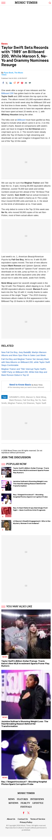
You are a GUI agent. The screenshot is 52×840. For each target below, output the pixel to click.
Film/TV (25, 802)
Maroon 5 (30, 397)
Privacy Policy (26, 822)
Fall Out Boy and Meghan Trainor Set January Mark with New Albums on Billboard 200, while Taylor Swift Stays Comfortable (25, 362)
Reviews (13, 802)
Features (22, 799)
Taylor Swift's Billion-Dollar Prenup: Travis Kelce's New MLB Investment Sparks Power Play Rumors (31, 470)
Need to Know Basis (20, 384)
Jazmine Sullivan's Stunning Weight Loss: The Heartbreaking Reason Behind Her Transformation (30, 483)
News (4, 43)
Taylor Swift (40, 403)
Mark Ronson (15, 400)
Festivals (26, 806)
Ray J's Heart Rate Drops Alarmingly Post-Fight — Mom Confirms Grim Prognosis (30, 509)
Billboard (21, 120)
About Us (11, 819)
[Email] (26, 83)
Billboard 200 (7, 93)
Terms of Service (37, 819)
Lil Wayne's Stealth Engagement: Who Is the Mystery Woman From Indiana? (31, 522)
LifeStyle (37, 802)
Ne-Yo (38, 400)
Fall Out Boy (28, 400)
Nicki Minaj (41, 397)
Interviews (37, 799)
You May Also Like (19, 606)
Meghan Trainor (15, 403)
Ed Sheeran (28, 403)
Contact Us (23, 819)
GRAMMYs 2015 (17, 397)
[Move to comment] (30, 83)
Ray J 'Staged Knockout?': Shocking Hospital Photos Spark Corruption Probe (30, 495)
